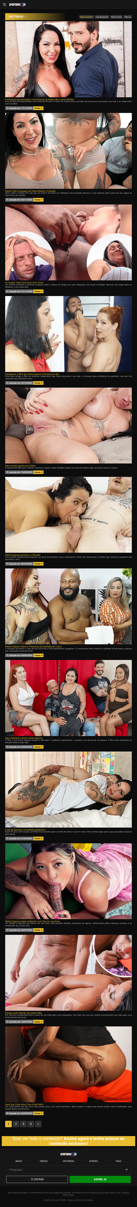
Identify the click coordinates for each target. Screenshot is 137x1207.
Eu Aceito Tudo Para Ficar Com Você (24, 282)
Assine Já (100, 1179)
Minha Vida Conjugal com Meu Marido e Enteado (30, 191)
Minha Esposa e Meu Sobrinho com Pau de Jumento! (32, 921)
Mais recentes (86, 17)
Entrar (37, 1179)
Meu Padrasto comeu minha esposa (24, 738)
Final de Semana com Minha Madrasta (25, 829)
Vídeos (44, 1161)
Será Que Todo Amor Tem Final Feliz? (24, 1104)
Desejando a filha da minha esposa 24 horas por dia (32, 374)
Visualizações (102, 17)
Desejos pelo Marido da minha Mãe (23, 1013)
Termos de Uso (97, 1193)
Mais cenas (116, 17)
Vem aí (128, 17)
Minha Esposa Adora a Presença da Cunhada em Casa (33, 646)
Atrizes (93, 1161)
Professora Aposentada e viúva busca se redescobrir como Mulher (39, 99)
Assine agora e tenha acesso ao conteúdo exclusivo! (87, 1141)
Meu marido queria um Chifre (20, 465)
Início (19, 1161)
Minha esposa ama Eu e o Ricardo (22, 555)
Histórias (68, 1161)
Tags (118, 1161)
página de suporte (62, 1193)
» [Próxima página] (38, 1124)
